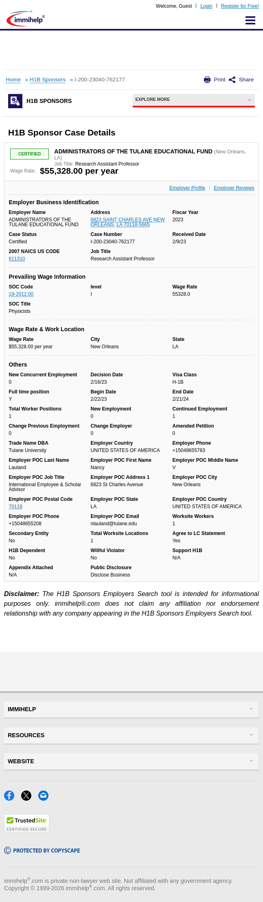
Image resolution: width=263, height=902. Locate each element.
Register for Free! (240, 6)
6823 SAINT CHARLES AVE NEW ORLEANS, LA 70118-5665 (127, 222)
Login (206, 6)
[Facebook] (12, 798)
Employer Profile (187, 188)
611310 (17, 259)
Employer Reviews (234, 188)
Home (13, 79)
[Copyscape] (42, 851)
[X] (29, 798)
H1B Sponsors (48, 79)
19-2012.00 (21, 294)
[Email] (45, 798)
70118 (15, 506)
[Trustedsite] (26, 830)
